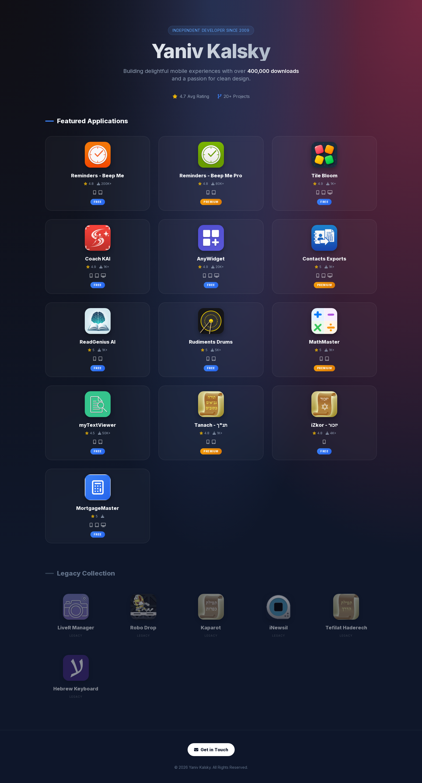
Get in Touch (211, 749)
